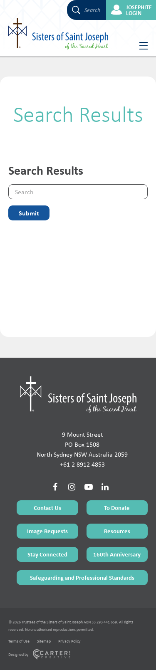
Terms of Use (19, 641)
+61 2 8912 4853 (82, 464)
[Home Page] (78, 394)
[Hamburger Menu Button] (140, 46)
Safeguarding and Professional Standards (82, 577)
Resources (117, 531)
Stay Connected (47, 554)
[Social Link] (55, 487)
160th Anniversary (117, 554)
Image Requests (47, 531)
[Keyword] (78, 191)
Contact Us (47, 507)
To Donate (117, 507)
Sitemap (44, 641)
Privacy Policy (69, 641)
